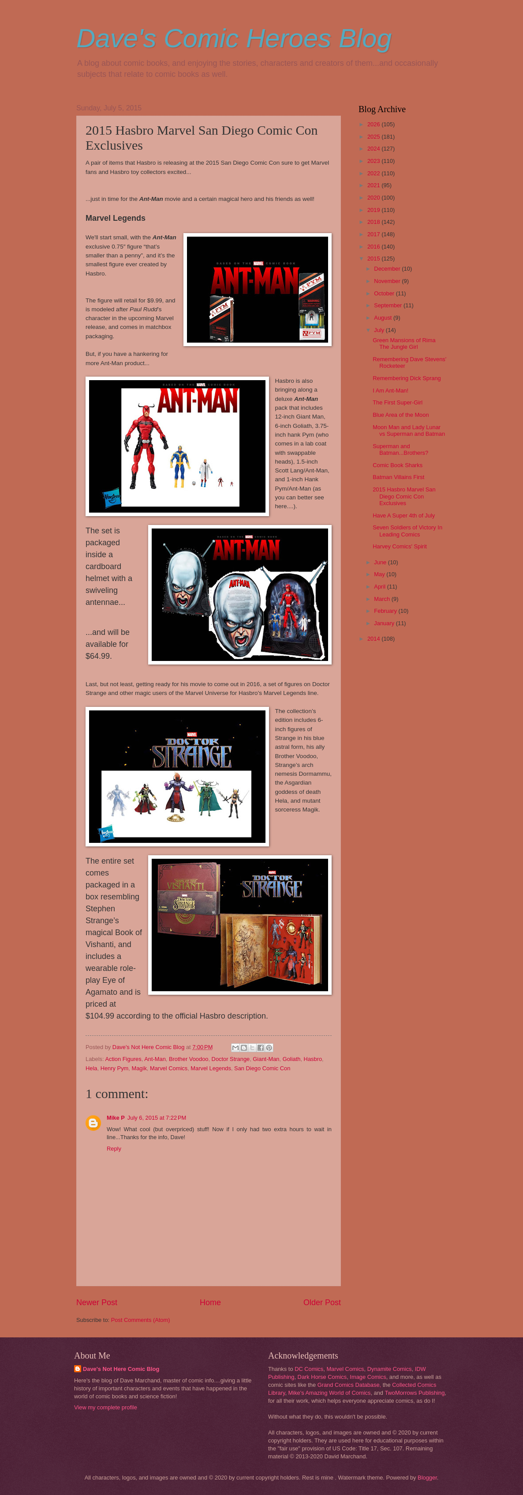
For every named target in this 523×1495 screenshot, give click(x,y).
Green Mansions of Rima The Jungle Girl (404, 343)
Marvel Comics (168, 1068)
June (381, 562)
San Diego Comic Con (262, 1068)
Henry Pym (115, 1068)
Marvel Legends (211, 1068)
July (379, 330)
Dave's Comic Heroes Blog (234, 38)
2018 (374, 222)
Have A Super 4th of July (404, 515)
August (383, 317)
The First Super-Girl (397, 402)
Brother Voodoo (188, 1059)
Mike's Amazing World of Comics (329, 1392)
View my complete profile (105, 1407)
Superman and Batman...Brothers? (400, 449)
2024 (374, 148)
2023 (374, 161)
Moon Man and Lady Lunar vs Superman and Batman (409, 430)
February (386, 611)
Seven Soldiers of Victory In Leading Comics (407, 530)
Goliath (292, 1059)
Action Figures (123, 1059)
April (380, 586)
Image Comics (368, 1377)
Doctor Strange (231, 1059)
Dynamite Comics (389, 1369)
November (388, 281)
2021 (374, 185)
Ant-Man (155, 1059)
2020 (374, 197)
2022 (374, 173)
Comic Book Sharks (397, 465)
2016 (374, 246)
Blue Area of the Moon (401, 415)
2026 (374, 124)
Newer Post (96, 1302)
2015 (374, 258)
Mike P (116, 1117)
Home (210, 1302)
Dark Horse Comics (322, 1377)
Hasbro (313, 1059)
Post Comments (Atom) (140, 1320)
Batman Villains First (398, 477)
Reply (114, 1148)
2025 (374, 136)
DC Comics (309, 1369)
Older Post (322, 1302)
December (388, 268)
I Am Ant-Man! (390, 390)
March (382, 599)
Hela (91, 1068)
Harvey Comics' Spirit (400, 546)
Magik (138, 1068)
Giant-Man (266, 1059)
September (388, 305)
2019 (374, 210)
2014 (374, 638)
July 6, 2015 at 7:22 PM (156, 1117)
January (385, 623)
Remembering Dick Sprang (407, 378)
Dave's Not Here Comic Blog (121, 1369)
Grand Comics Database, (349, 1385)
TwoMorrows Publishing (415, 1392)
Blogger (427, 1477)
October (385, 293)
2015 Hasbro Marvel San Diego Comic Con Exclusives (404, 496)
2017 (374, 234)
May (380, 574)
